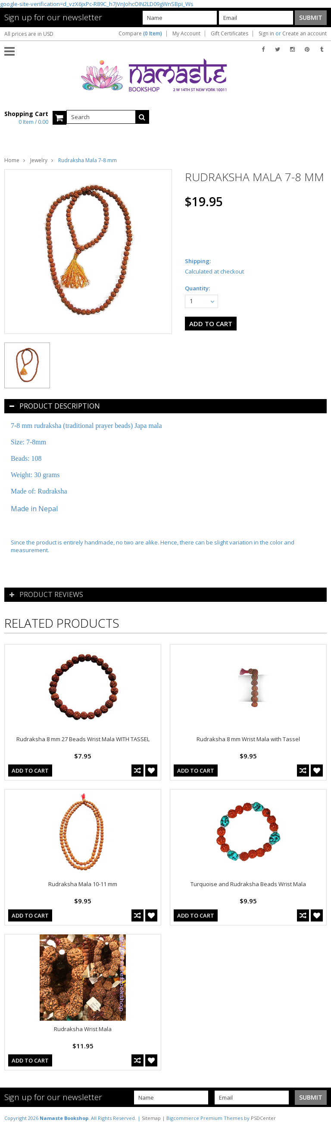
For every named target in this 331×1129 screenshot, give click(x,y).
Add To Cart (30, 770)
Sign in (266, 34)
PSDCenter (263, 1118)
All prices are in (28, 34)
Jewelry (38, 160)
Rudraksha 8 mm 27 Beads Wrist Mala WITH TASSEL (83, 739)
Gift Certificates (229, 34)
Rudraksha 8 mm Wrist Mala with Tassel (248, 739)
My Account (186, 34)
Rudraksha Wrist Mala (83, 1029)
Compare (140, 34)
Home (11, 160)
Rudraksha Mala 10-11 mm (82, 884)
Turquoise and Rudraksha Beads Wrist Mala (248, 884)
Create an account (304, 34)
